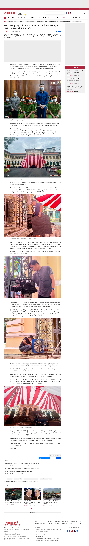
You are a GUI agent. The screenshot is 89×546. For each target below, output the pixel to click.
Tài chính (20, 17)
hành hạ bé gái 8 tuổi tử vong (31, 478)
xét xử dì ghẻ (18, 478)
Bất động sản (34, 17)
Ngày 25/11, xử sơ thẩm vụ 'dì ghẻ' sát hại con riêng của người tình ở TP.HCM (22, 463)
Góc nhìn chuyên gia (53, 21)
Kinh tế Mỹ (21, 21)
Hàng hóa (57, 17)
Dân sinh (63, 17)
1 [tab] (30, 508)
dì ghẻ (18, 365)
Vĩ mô (9, 17)
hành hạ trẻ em (33, 481)
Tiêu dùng (14, 17)
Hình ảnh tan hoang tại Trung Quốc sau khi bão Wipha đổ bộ (74, 79)
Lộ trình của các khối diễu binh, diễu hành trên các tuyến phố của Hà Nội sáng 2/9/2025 (8, 502)
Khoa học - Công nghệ (48, 17)
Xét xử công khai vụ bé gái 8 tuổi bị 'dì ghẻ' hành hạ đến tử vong (19, 471)
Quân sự (21, 504)
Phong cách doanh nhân (65, 21)
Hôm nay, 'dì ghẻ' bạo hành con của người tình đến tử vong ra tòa (19, 465)
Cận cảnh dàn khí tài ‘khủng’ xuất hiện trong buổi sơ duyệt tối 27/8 (28, 501)
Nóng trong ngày (7, 31)
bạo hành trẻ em (23, 481)
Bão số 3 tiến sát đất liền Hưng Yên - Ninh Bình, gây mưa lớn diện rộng (75, 72)
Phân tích (41, 505)
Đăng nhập (81, 13)
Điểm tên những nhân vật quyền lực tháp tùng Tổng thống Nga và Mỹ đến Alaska (47, 502)
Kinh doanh (27, 17)
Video (80, 17)
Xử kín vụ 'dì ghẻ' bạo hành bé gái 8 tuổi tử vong (15, 473)
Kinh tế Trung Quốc (77, 21)
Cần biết (75, 17)
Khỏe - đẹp (69, 17)
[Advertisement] (32, 51)
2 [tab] (31, 508)
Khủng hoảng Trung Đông (42, 21)
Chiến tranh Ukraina (30, 21)
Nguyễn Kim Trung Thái (29, 66)
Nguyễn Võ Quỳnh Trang (50, 66)
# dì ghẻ (9, 478)
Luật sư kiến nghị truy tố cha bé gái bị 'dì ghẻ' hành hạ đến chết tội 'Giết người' (22, 468)
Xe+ (40, 17)
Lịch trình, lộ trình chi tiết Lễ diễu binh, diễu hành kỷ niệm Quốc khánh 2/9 (75, 88)
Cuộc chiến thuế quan (12, 21)
